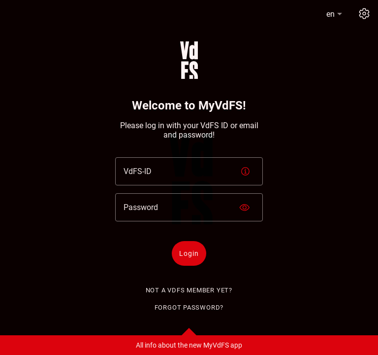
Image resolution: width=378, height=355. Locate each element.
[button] (335, 14)
